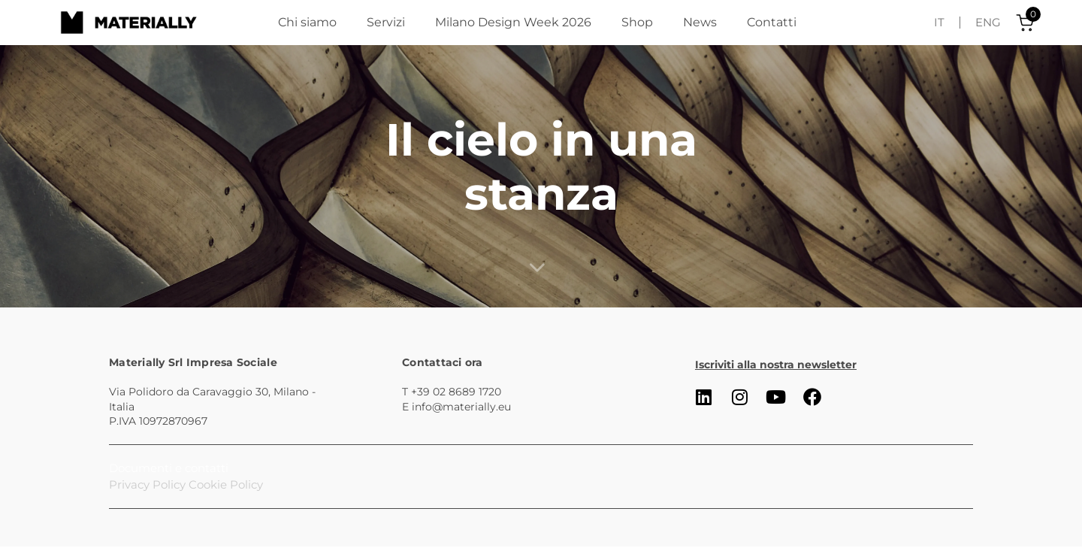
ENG (988, 22)
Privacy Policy (147, 484)
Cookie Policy (226, 484)
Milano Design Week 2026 (513, 22)
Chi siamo (307, 22)
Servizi (386, 22)
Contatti (771, 22)
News (700, 22)
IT (939, 22)
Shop (637, 22)
